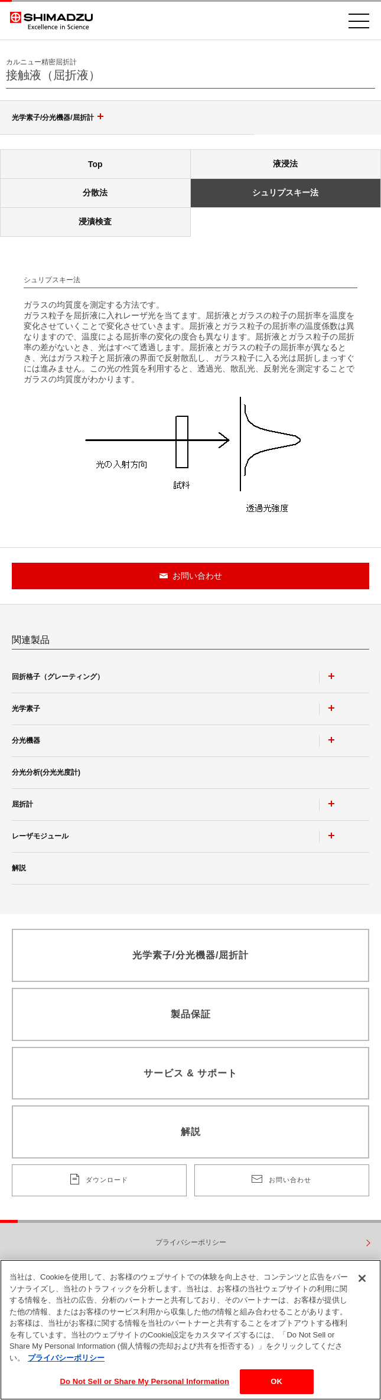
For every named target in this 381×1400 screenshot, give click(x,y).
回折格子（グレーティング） (58, 677)
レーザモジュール (40, 836)
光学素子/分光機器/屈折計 (59, 117)
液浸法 (285, 163)
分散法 (95, 192)
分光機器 (26, 740)
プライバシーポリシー (190, 1242)
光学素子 (26, 708)
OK (276, 1383)
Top (95, 164)
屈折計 (22, 804)
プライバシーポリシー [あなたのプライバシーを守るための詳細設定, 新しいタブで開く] (66, 1360)
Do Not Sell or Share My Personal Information (144, 1383)
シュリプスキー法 (285, 192)
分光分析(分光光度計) (46, 772)
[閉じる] (362, 1281)
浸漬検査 (95, 221)
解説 (19, 868)
